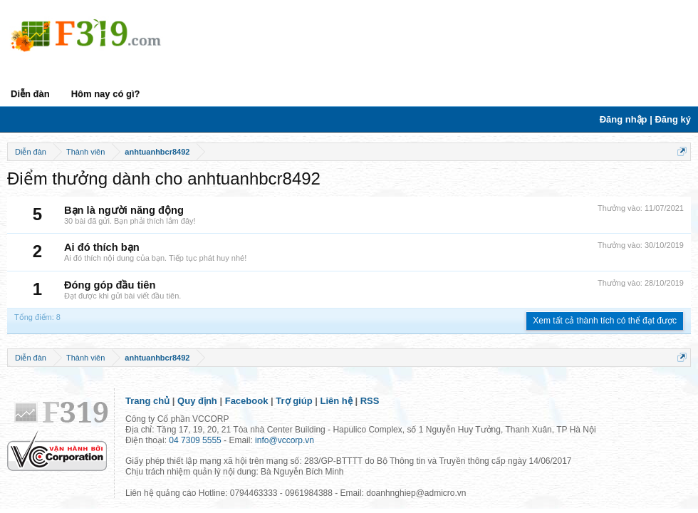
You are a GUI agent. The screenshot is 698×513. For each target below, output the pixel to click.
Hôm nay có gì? (105, 93)
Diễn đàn (30, 93)
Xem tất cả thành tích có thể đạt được (605, 321)
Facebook (247, 400)
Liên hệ (337, 400)
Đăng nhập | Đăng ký (645, 119)
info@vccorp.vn (284, 440)
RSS (370, 400)
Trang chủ (147, 400)
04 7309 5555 (195, 440)
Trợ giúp (294, 400)
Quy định (197, 400)
